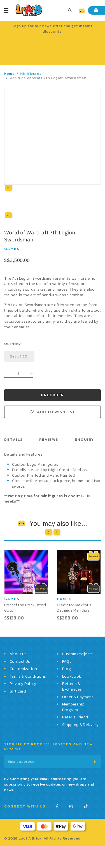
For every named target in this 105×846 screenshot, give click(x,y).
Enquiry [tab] (84, 439)
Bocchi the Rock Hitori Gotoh (25, 607)
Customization (23, 669)
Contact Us (20, 661)
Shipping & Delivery (80, 725)
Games (12, 248)
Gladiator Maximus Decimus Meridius (74, 607)
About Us (18, 654)
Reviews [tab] (49, 439)
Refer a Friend (75, 717)
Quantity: (13, 343)
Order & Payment (77, 697)
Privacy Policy (23, 684)
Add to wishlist (56, 412)
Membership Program (73, 707)
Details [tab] (13, 439)
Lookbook (71, 676)
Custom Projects (77, 654)
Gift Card (18, 691)
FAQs (66, 661)
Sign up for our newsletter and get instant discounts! (52, 28)
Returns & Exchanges (72, 686)
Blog (66, 669)
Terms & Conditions (28, 676)
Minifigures (30, 73)
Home (9, 73)
